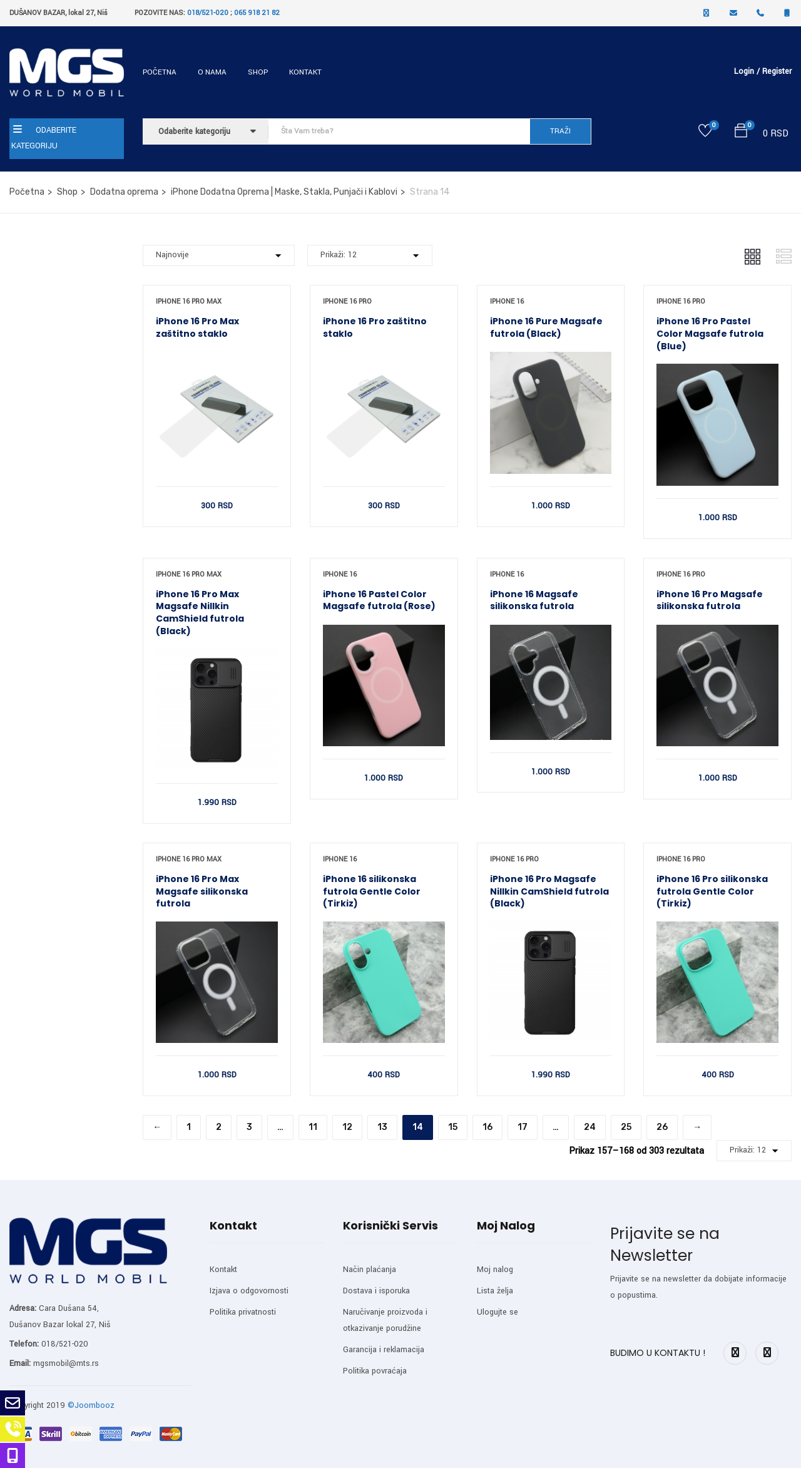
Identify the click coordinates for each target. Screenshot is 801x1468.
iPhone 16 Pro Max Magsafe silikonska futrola (202, 891)
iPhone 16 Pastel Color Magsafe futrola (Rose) (379, 600)
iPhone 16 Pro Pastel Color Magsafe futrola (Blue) (709, 333)
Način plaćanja (369, 1269)
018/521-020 (207, 13)
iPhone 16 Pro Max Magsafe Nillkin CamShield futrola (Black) (200, 612)
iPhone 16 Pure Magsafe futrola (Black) (546, 327)
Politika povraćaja (375, 1371)
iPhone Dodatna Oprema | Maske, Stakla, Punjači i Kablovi (284, 192)
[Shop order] (219, 255)
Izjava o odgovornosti (249, 1290)
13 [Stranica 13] (382, 1127)
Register (777, 71)
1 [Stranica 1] (188, 1127)
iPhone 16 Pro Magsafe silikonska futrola (709, 600)
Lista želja (495, 1290)
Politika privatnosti (243, 1312)
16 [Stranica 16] (487, 1127)
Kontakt (305, 72)
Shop (258, 72)
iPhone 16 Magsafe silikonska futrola (534, 600)
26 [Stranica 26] (662, 1127)
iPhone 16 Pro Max (189, 301)
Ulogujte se (497, 1312)
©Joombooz (91, 1405)
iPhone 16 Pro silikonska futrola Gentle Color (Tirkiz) (712, 891)
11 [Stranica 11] (313, 1127)
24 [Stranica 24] (590, 1127)
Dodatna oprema (124, 192)
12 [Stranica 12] (347, 1127)
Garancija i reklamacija (383, 1349)
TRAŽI (560, 131)
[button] (741, 133)
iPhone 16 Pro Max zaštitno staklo (197, 327)
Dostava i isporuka (376, 1290)
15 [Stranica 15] (452, 1127)
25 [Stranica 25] (626, 1127)
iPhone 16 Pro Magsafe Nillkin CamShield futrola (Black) (549, 891)
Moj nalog (495, 1269)
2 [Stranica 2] (219, 1127)
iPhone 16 (507, 301)
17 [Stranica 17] (523, 1127)
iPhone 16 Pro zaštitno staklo (375, 327)
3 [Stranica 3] (249, 1127)
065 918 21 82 (257, 13)
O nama (212, 72)
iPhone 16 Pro (347, 301)
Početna (159, 72)
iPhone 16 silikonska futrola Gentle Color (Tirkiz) (372, 891)
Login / (747, 71)
